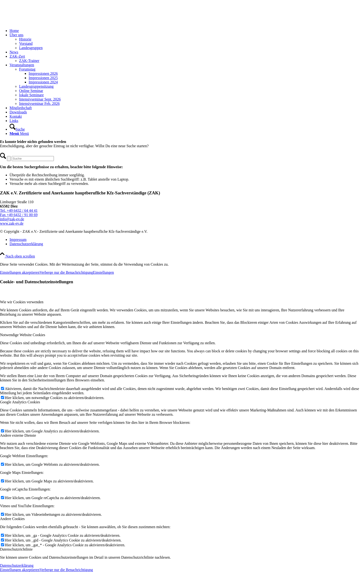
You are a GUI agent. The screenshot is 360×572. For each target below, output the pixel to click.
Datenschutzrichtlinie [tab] (16, 549)
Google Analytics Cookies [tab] (20, 402)
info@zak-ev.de (12, 219)
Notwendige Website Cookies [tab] (22, 335)
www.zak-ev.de (11, 223)
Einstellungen (103, 272)
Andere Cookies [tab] (12, 519)
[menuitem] (185, 31)
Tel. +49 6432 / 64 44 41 (19, 210)
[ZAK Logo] (36, 22)
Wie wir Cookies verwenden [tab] (21, 302)
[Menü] (19, 134)
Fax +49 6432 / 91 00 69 (18, 215)
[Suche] (17, 129)
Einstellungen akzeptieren (20, 272)
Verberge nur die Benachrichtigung (66, 272)
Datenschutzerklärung (16, 565)
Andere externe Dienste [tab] (18, 435)
